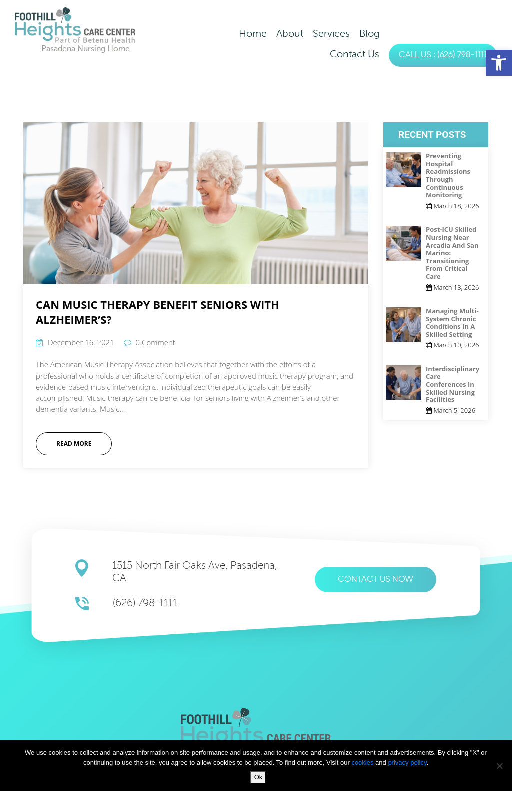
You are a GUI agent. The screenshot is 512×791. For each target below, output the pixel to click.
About (290, 33)
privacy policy (407, 762)
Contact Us (355, 54)
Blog (370, 33)
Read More (74, 443)
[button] (499, 63)
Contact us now (376, 579)
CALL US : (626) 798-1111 (443, 55)
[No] (499, 766)
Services (331, 33)
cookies (364, 762)
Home (253, 33)
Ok (258, 777)
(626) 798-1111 (145, 603)
